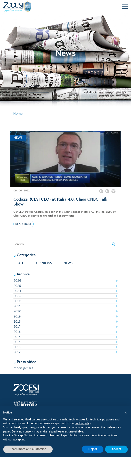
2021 (17, 306)
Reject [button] (92, 449)
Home (18, 113)
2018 (17, 321)
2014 (17, 342)
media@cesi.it (23, 368)
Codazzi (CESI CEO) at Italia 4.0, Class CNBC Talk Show (60, 202)
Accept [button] (116, 449)
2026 (17, 281)
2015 (17, 337)
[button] (125, 412)
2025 (17, 286)
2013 (17, 347)
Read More (23, 224)
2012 (17, 352)
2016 (17, 332)
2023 (17, 296)
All (21, 263)
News (68, 263)
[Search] (61, 244)
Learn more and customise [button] (28, 449)
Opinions (44, 263)
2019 (17, 316)
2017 (16, 327)
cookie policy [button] (83, 423)
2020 (17, 311)
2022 (17, 301)
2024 (17, 291)
